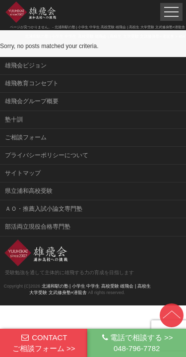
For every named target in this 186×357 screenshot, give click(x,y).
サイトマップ (23, 173)
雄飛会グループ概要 (32, 101)
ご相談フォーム (26, 137)
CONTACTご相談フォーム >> (43, 342)
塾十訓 (14, 119)
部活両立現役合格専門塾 (37, 226)
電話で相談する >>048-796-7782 (137, 342)
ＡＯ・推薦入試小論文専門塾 (43, 208)
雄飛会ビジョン (26, 65)
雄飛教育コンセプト (32, 83)
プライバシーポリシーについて (46, 155)
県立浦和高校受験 (29, 190)
